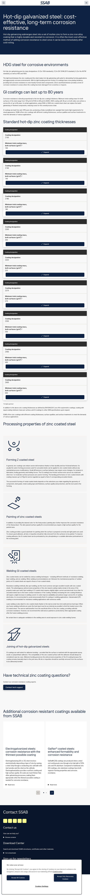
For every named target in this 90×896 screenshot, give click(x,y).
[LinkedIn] (5, 821)
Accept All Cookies (23, 879)
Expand (45, 152)
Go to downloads (9, 853)
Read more (10, 785)
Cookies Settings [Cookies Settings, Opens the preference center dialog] (41, 886)
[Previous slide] (38, 793)
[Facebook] (10, 821)
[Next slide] (52, 793)
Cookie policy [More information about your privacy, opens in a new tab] (57, 874)
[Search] (4, 3)
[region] (42, 878)
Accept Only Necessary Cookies (59, 879)
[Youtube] (24, 821)
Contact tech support (14, 687)
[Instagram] (15, 821)
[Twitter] (20, 821)
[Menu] (86, 3)
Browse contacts (9, 837)
